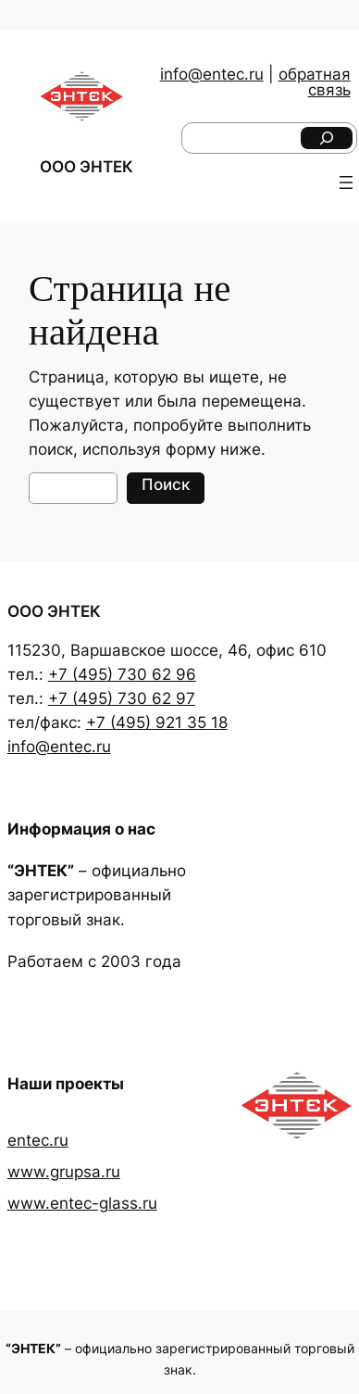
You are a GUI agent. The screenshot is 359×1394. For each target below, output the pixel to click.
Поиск (166, 484)
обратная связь (315, 82)
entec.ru (37, 1140)
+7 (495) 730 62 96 (122, 674)
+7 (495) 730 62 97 (121, 698)
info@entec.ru (212, 74)
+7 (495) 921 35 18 (157, 722)
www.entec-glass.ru (82, 1203)
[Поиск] (327, 138)
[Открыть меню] (346, 182)
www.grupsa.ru (63, 1171)
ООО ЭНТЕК (86, 166)
